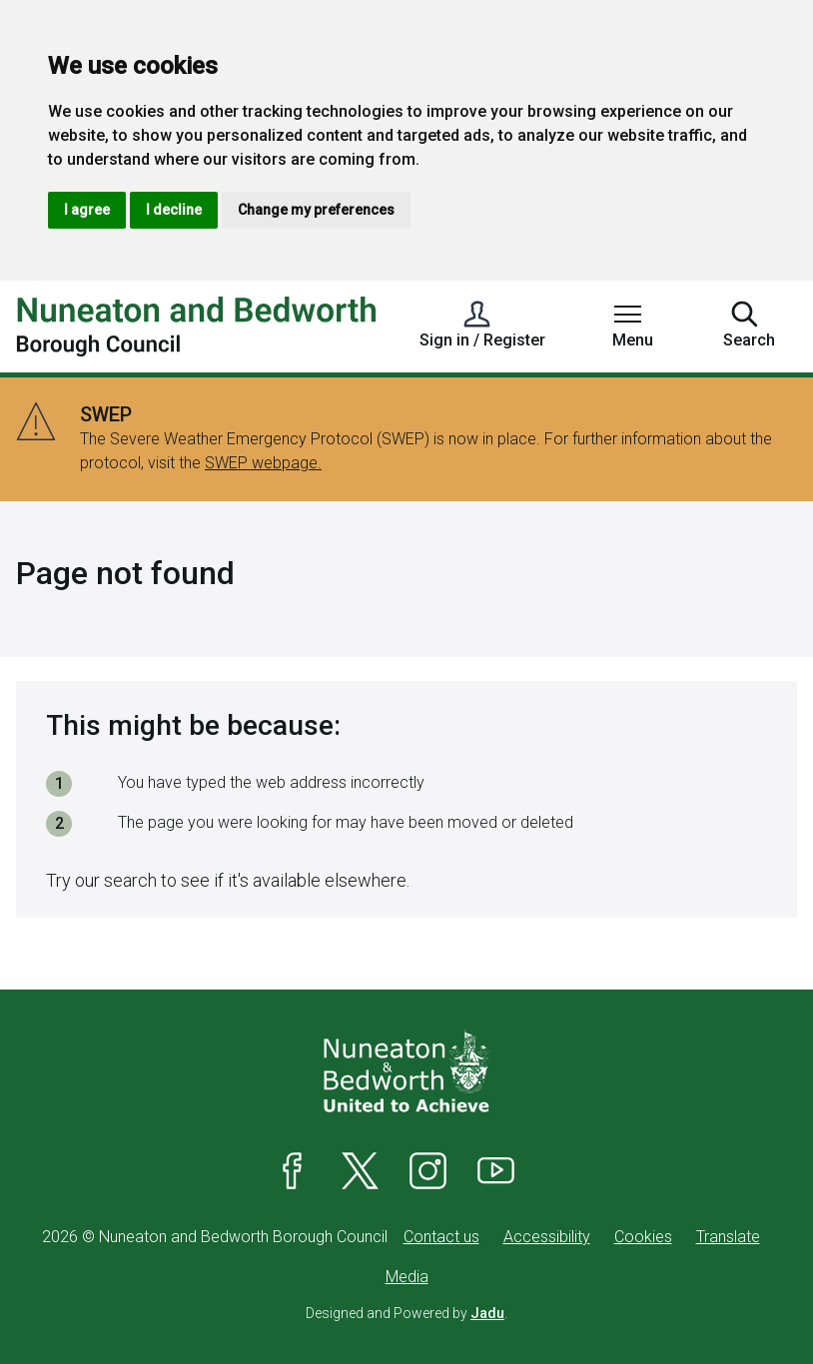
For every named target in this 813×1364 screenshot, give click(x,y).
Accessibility (546, 1236)
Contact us (441, 1236)
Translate (728, 1236)
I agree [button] (87, 210)
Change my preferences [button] (316, 210)
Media (407, 1276)
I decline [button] (174, 210)
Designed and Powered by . (406, 1313)
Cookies (643, 1236)
